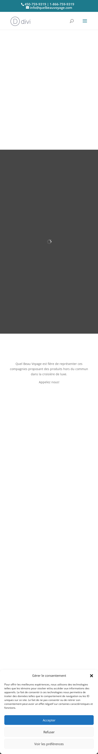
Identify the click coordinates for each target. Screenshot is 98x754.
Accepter (49, 720)
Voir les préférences (49, 744)
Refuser (49, 732)
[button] (91, 676)
